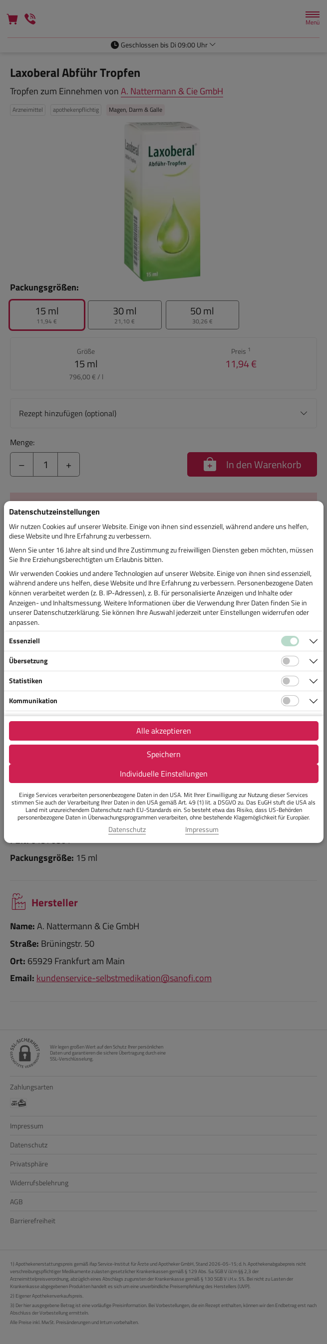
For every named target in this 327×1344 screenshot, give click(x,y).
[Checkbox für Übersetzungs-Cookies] (290, 661)
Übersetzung (28, 660)
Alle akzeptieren (163, 731)
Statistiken (25, 680)
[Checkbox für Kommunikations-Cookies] (290, 700)
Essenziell (24, 640)
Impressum (202, 829)
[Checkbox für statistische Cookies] (290, 681)
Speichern (164, 754)
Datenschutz (127, 829)
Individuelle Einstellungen (164, 774)
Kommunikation (33, 700)
